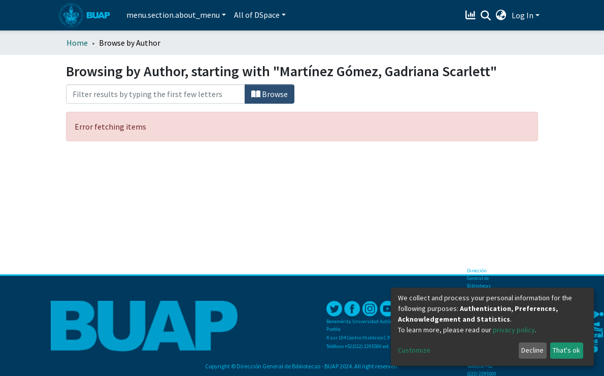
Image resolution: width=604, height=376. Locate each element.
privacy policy (514, 329)
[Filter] (155, 94)
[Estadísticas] (471, 15)
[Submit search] (486, 15)
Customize (414, 350)
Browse (269, 94)
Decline (532, 350)
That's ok (566, 350)
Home (77, 43)
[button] (501, 15)
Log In (522, 15)
